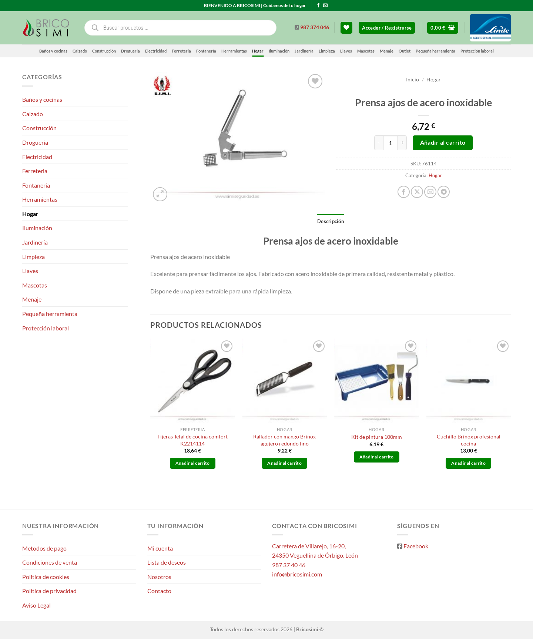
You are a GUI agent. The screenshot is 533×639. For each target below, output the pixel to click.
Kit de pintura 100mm (376, 437)
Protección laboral (477, 50)
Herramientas (234, 50)
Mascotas (366, 50)
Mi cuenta (160, 548)
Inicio (412, 80)
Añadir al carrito (443, 142)
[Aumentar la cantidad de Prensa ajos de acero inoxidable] (402, 142)
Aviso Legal (36, 605)
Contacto (159, 590)
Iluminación (279, 50)
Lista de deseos (166, 562)
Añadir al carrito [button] (192, 463)
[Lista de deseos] (346, 28)
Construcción (104, 50)
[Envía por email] (430, 192)
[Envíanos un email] (325, 5)
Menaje (386, 50)
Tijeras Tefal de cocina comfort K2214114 (192, 440)
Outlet (404, 50)
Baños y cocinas (53, 50)
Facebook (415, 545)
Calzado (80, 50)
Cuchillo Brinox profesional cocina (468, 440)
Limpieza (327, 50)
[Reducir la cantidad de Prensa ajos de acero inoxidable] (378, 142)
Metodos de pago (44, 548)
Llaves (346, 50)
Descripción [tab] (330, 221)
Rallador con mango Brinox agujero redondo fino (284, 440)
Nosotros (159, 576)
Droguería (130, 50)
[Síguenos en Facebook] (318, 5)
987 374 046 (314, 27)
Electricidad (156, 50)
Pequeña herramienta (435, 50)
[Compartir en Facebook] (404, 192)
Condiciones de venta (49, 562)
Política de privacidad (49, 590)
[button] (387, 28)
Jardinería (304, 50)
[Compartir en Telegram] (444, 192)
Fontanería (206, 50)
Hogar (258, 50)
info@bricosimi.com (297, 574)
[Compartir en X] (417, 192)
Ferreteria (181, 50)
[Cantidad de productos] (390, 142)
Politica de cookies (45, 576)
